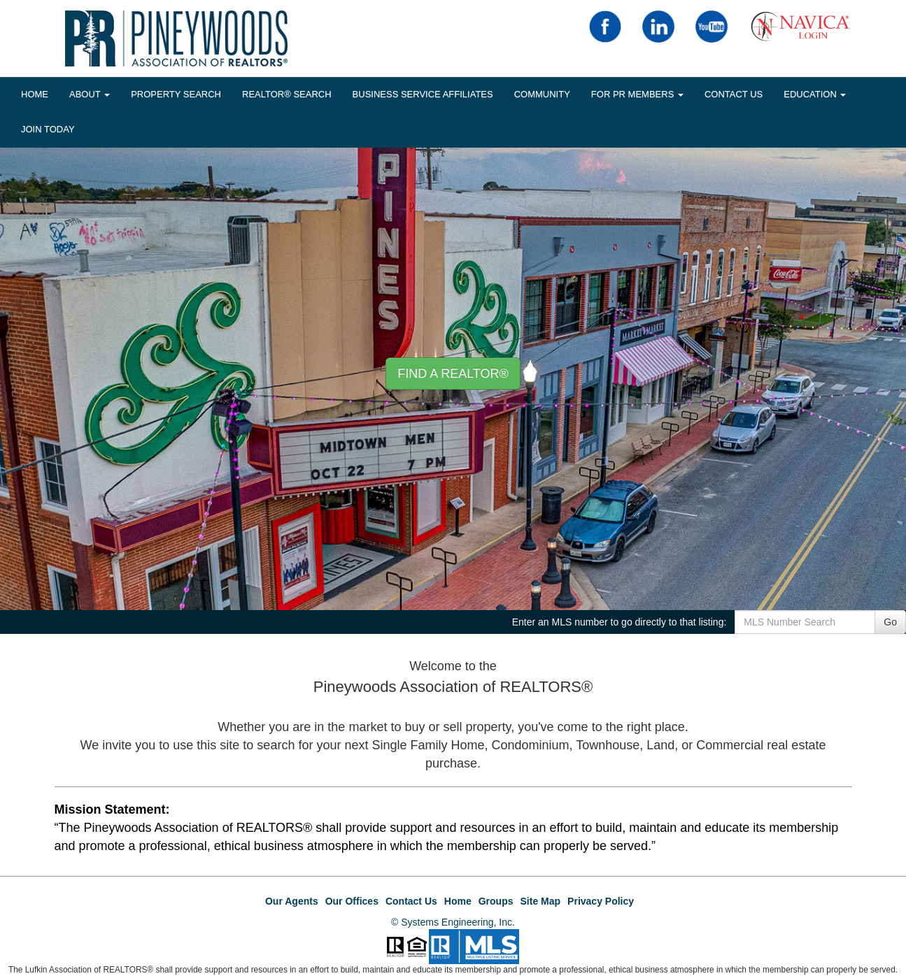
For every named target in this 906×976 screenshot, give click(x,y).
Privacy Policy (600, 901)
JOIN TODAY (48, 129)
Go (890, 622)
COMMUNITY (542, 94)
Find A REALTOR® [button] (453, 374)
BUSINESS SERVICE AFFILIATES (423, 94)
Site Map (541, 901)
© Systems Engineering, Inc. (453, 922)
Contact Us (734, 94)
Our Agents (291, 901)
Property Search (176, 94)
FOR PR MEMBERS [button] (637, 94)
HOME (34, 94)
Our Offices (351, 901)
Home (458, 901)
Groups (496, 901)
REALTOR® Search (287, 94)
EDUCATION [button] (815, 94)
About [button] (89, 94)
